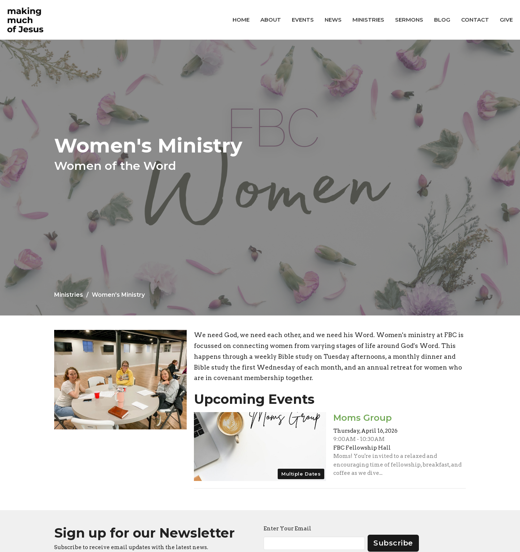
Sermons (409, 19)
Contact (475, 19)
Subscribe (393, 543)
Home (241, 19)
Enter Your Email (287, 528)
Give (506, 19)
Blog (442, 19)
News (333, 19)
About (270, 19)
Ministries (368, 19)
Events (303, 19)
